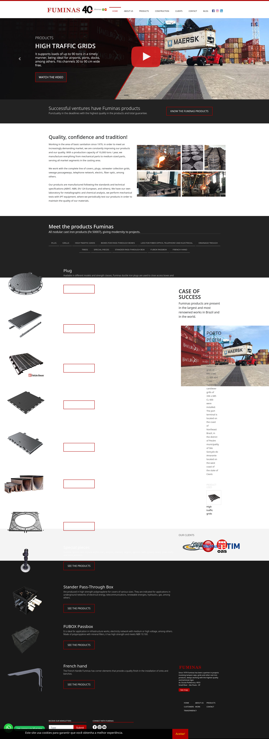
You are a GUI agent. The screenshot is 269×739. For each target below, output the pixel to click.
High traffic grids (210, 510)
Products (144, 11)
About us (128, 11)
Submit (80, 727)
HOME (186, 703)
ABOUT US (199, 703)
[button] (20, 58)
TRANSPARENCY (190, 710)
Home (115, 11)
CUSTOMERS (189, 707)
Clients (178, 11)
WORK (197, 707)
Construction (162, 11)
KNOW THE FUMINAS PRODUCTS (189, 111)
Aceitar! (180, 733)
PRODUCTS (211, 703)
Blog (205, 11)
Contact (193, 11)
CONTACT (210, 707)
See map (184, 690)
